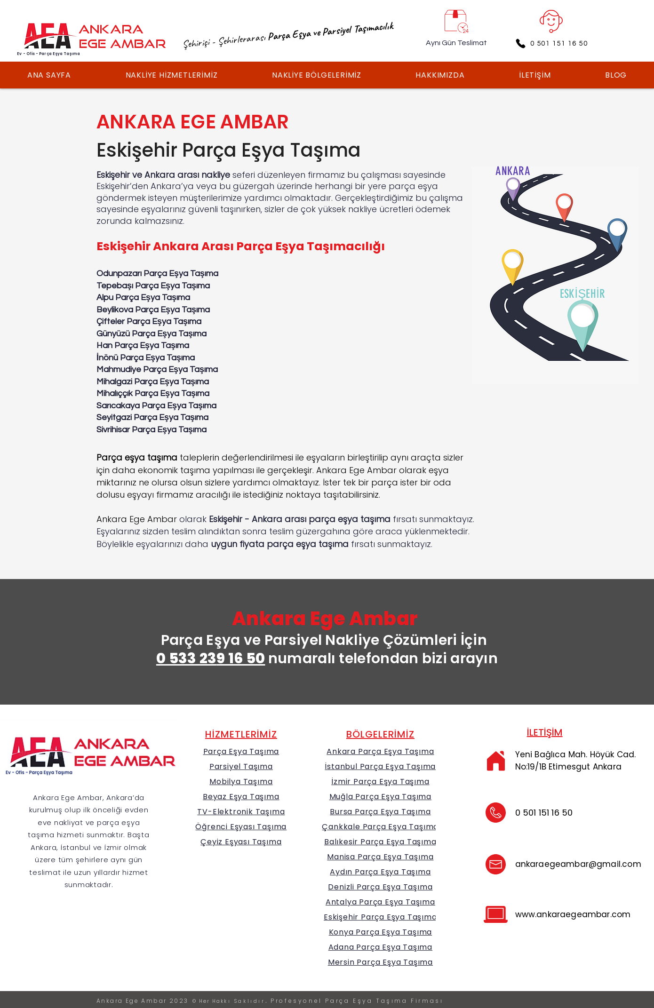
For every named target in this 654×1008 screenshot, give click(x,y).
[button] (171, 75)
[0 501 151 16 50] (551, 43)
